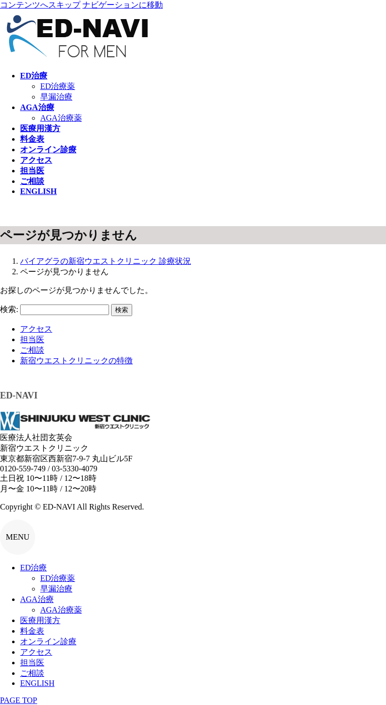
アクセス (36, 329)
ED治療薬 (57, 86)
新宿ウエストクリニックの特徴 (76, 360)
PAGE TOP (18, 700)
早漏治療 (56, 96)
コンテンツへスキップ (40, 5)
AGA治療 (37, 599)
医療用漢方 (40, 620)
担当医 (32, 339)
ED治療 (33, 567)
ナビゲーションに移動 (122, 5)
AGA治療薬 (61, 118)
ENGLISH (37, 683)
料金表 (32, 631)
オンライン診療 (48, 641)
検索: (9, 309)
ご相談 (32, 350)
